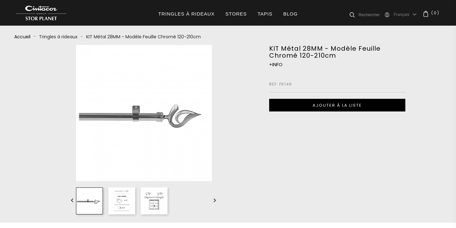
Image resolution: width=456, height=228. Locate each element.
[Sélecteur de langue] (406, 14)
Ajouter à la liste (337, 105)
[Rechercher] (371, 14)
